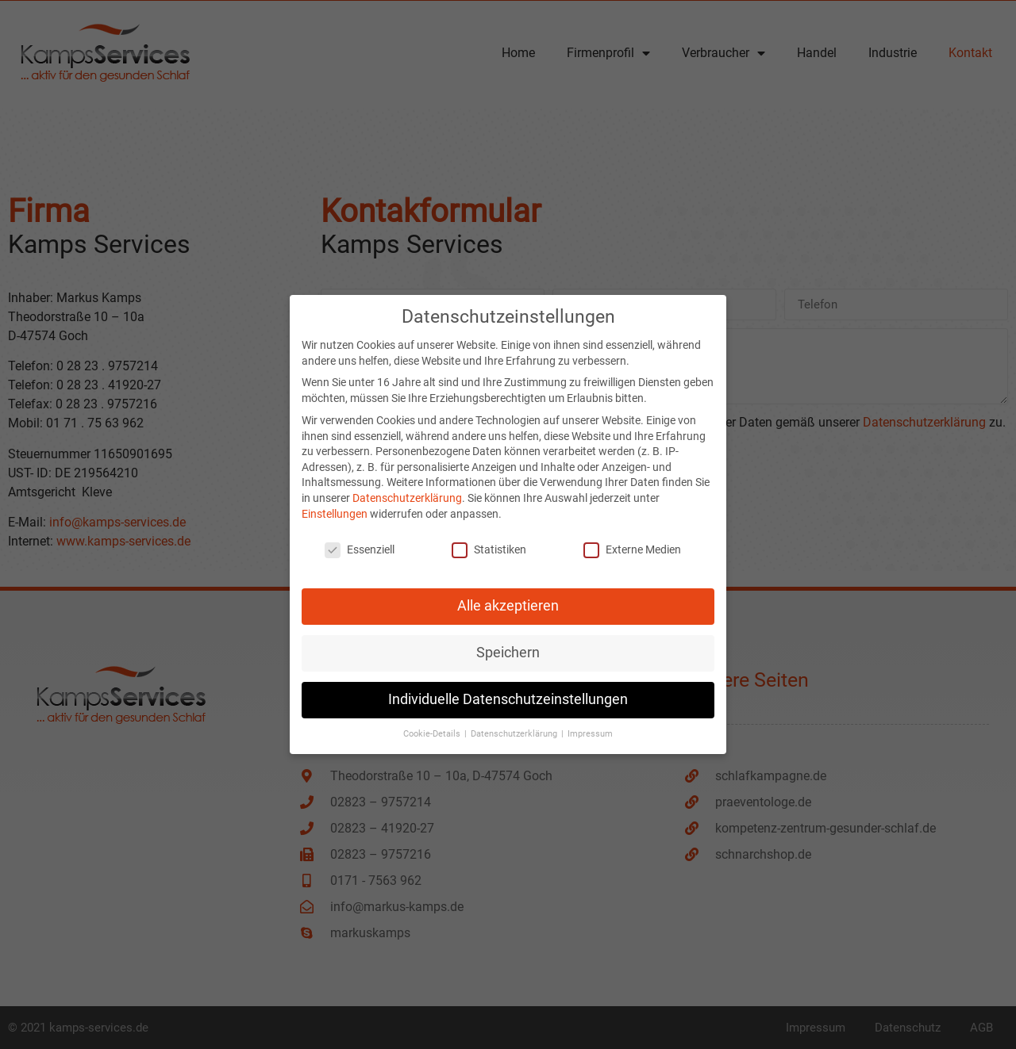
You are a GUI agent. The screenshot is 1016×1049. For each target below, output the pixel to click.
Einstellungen (335, 506)
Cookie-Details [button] (433, 727)
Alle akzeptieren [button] (508, 599)
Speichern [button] (508, 645)
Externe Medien (632, 542)
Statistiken (489, 542)
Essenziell (359, 542)
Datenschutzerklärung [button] (515, 727)
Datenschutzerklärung (407, 490)
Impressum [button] (590, 727)
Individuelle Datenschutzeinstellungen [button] (508, 692)
